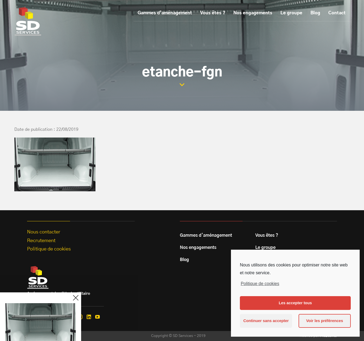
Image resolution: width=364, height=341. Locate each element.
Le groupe (291, 13)
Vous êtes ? (212, 13)
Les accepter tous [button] (295, 303)
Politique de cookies (260, 283)
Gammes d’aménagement (165, 13)
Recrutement (41, 240)
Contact (337, 13)
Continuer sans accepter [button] (266, 321)
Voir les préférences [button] (324, 321)
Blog (315, 13)
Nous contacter (43, 232)
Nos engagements (252, 13)
